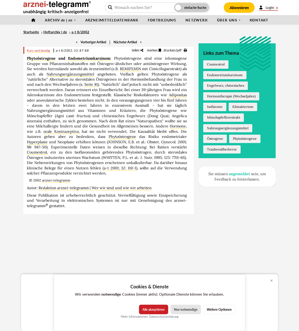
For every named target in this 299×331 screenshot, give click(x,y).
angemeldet (239, 173)
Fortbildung (162, 20)
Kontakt (259, 20)
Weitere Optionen (219, 309)
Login (268, 7)
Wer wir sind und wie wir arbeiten (122, 187)
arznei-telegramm (56, 180)
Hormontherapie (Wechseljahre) (231, 96)
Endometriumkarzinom (89, 58)
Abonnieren (239, 7)
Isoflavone (215, 107)
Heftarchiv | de (55, 32)
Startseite (31, 32)
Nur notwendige (185, 309)
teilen (137, 50)
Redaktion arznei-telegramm (64, 187)
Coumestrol (37, 152)
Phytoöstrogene (41, 58)
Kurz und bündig (38, 50)
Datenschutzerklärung (163, 316)
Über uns (227, 20)
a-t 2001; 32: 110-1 (120, 168)
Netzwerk (196, 20)
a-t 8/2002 (80, 32)
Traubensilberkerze (222, 149)
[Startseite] (33, 20)
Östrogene (215, 138)
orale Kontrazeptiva (61, 131)
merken (154, 50)
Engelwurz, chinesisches (225, 85)
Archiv (58, 20)
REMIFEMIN (130, 68)
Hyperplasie (37, 142)
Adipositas (178, 94)
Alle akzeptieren (153, 309)
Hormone (178, 126)
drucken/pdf (175, 50)
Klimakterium (242, 107)
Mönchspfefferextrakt (223, 117)
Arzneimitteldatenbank (112, 20)
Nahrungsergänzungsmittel (70, 74)
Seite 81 (91, 84)
